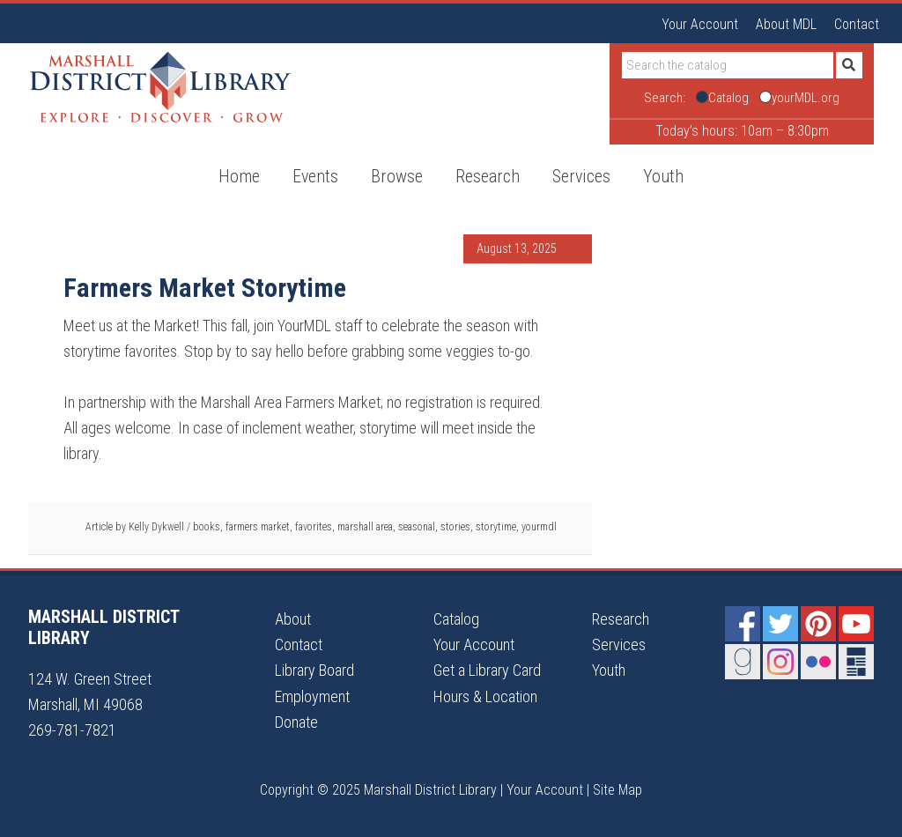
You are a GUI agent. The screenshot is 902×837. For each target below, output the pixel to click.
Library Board (314, 670)
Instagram (780, 661)
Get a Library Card (487, 670)
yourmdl (539, 527)
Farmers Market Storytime (204, 287)
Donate (296, 722)
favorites (313, 527)
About (293, 619)
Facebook (742, 623)
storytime (496, 527)
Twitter (780, 623)
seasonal (416, 527)
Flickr (818, 661)
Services (619, 644)
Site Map (617, 789)
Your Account (700, 24)
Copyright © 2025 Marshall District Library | (383, 789)
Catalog (456, 619)
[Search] (727, 65)
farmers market (258, 527)
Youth (608, 670)
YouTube (856, 623)
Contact (856, 24)
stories (455, 527)
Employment (312, 696)
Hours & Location (485, 696)
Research (620, 619)
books (206, 527)
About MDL (786, 24)
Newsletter (856, 661)
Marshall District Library (160, 87)
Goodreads (742, 661)
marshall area (365, 527)
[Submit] (849, 65)
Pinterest (818, 623)
